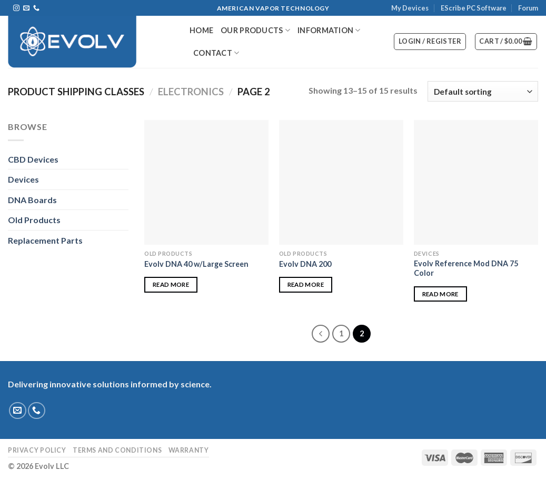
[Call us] (36, 8)
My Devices (410, 8)
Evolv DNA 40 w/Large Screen (196, 263)
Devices (23, 179)
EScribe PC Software (474, 8)
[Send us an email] (26, 8)
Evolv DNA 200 (305, 263)
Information (329, 30)
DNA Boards (32, 200)
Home (201, 30)
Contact (216, 53)
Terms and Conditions (117, 450)
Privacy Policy (37, 450)
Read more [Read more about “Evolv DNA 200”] (305, 284)
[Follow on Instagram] (16, 8)
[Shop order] (483, 91)
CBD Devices (33, 159)
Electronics (191, 91)
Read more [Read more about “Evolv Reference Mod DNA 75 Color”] (440, 294)
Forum (528, 8)
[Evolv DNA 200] (341, 182)
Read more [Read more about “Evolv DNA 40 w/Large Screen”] (171, 284)
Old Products (34, 220)
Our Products (255, 30)
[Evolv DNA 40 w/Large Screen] (206, 182)
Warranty (188, 450)
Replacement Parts (45, 240)
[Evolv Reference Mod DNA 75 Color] (476, 182)
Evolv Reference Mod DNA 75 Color (466, 268)
